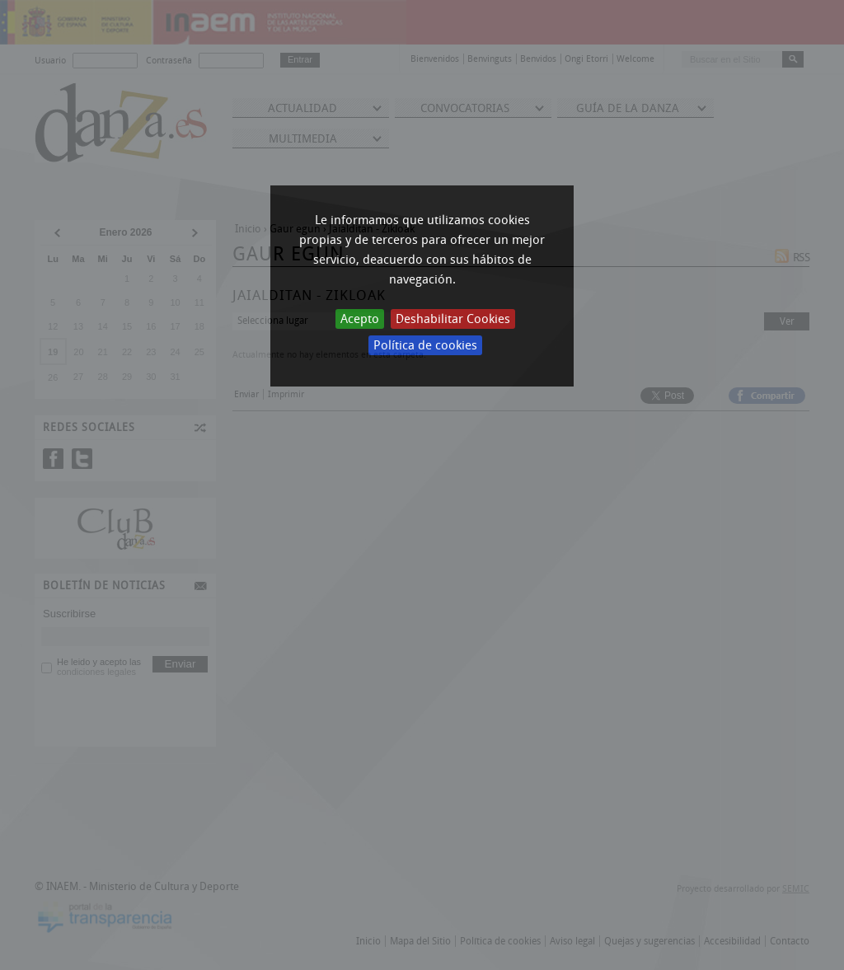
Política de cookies (425, 345)
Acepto (359, 319)
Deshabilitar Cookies (453, 319)
